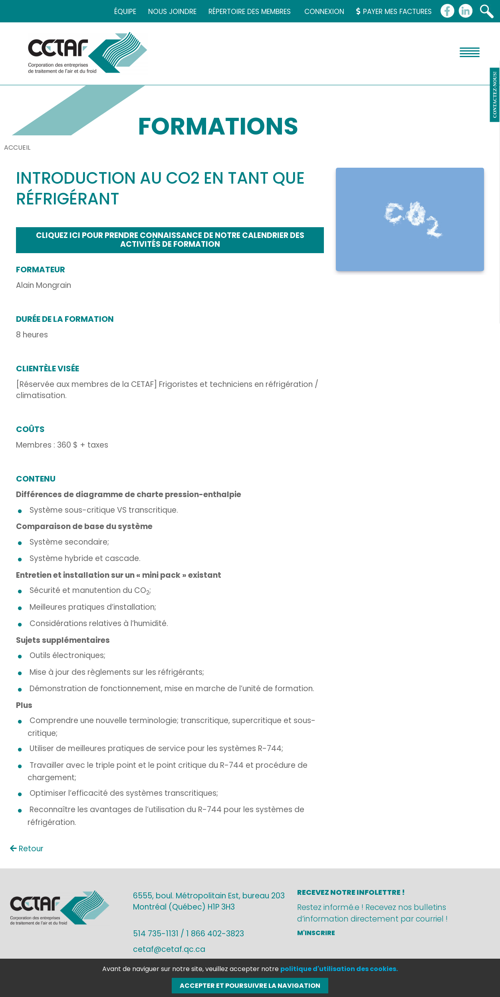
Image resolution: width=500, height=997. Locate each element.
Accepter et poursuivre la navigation (250, 985)
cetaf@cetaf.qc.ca (169, 949)
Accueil (17, 147)
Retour (27, 848)
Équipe (125, 11)
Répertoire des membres (249, 11)
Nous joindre (172, 11)
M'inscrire (316, 933)
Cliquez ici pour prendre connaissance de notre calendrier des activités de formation (170, 240)
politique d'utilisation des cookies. (339, 968)
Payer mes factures (394, 11)
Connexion (324, 11)
